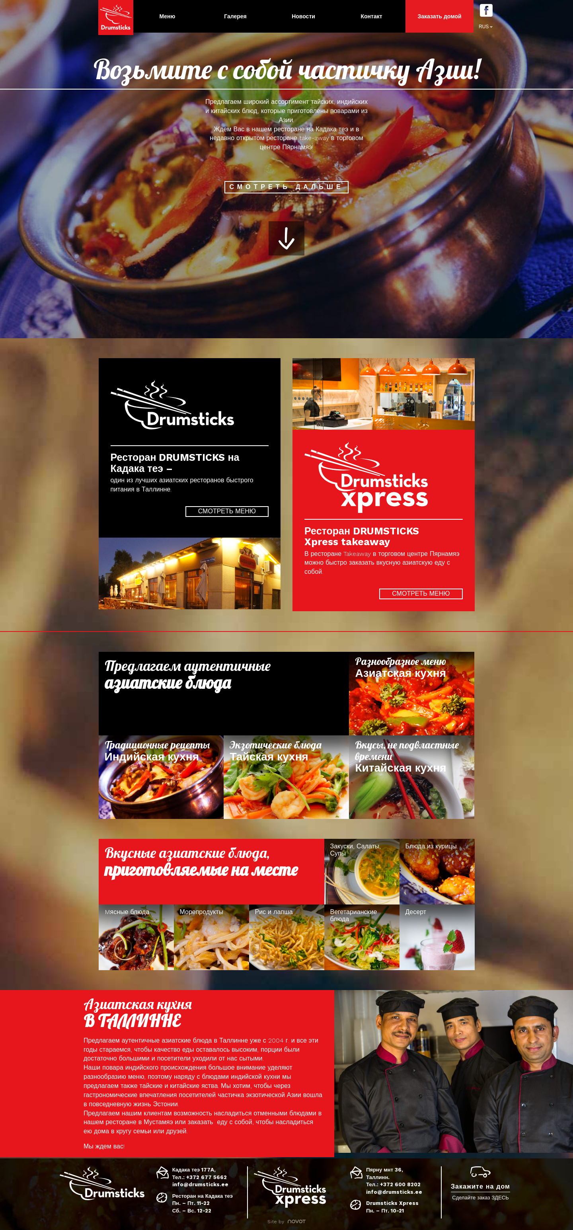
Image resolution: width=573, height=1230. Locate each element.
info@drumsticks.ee (200, 1184)
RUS (484, 26)
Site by (286, 1221)
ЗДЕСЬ (500, 1198)
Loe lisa (411, 693)
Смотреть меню (227, 511)
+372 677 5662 (206, 1177)
